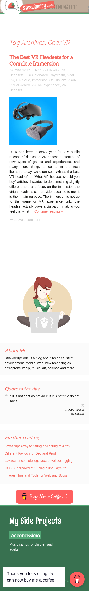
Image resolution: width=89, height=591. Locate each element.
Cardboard (40, 75)
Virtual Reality (48, 70)
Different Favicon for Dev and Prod (30, 453)
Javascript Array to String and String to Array (37, 446)
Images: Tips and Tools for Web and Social (36, 475)
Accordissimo (25, 535)
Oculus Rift (57, 80)
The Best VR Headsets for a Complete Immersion (41, 60)
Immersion (39, 80)
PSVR (71, 80)
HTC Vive (23, 80)
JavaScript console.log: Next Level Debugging (39, 461)
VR (34, 85)
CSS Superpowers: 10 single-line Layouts (35, 468)
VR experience (49, 85)
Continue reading (49, 211)
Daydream (57, 75)
